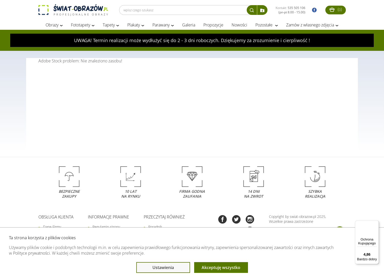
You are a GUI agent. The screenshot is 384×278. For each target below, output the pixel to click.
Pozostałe (264, 25)
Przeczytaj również (164, 217)
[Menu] (376, 224)
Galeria (188, 25)
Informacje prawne (108, 217)
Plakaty (133, 25)
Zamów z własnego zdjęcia (310, 25)
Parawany (161, 25)
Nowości (239, 25)
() (335, 9)
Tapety (109, 25)
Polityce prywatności (31, 253)
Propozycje (213, 25)
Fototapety (80, 25)
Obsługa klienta (56, 217)
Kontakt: (290, 10)
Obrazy (52, 25)
